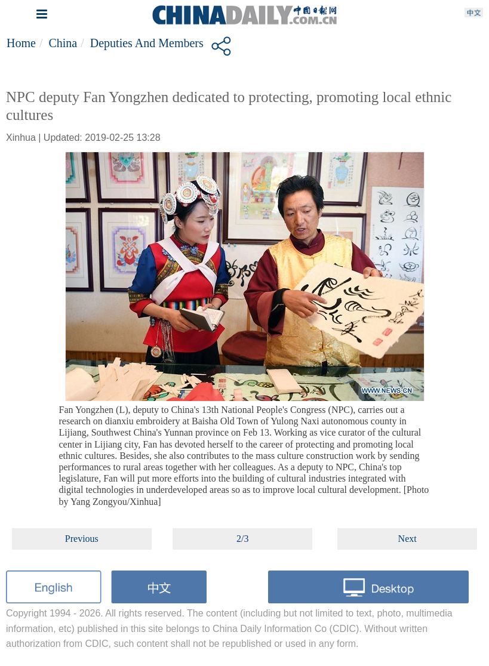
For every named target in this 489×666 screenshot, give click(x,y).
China (62, 43)
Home (21, 43)
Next (407, 539)
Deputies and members (147, 43)
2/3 (242, 539)
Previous (82, 539)
